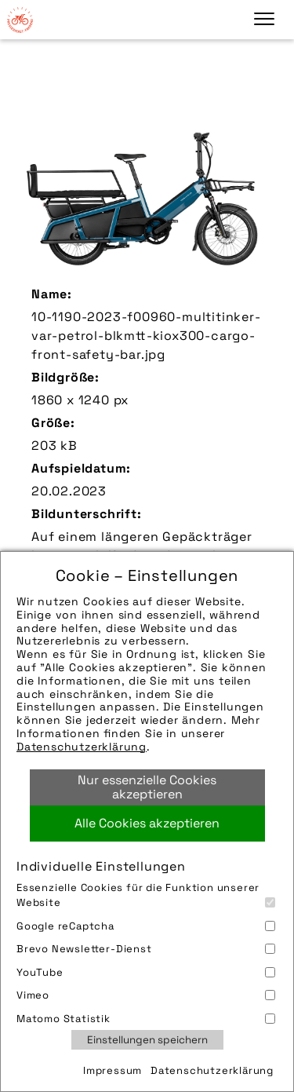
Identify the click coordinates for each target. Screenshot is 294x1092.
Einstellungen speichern (147, 1039)
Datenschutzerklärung (81, 747)
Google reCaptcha (145, 926)
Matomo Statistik (145, 1018)
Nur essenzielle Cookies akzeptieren (147, 787)
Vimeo (145, 995)
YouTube (145, 972)
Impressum (112, 1070)
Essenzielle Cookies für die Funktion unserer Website (145, 895)
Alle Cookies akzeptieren (147, 823)
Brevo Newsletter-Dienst (145, 948)
